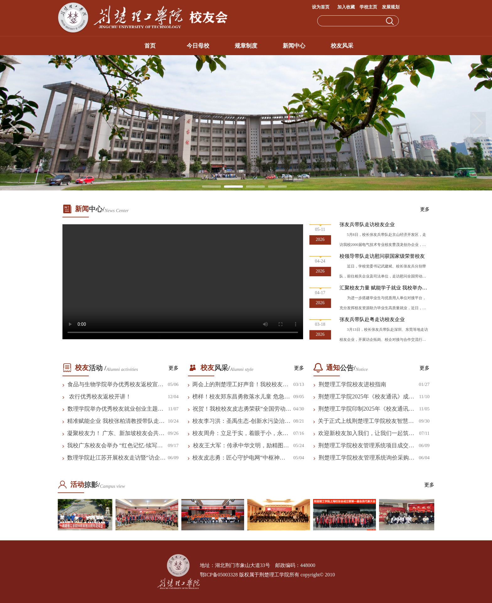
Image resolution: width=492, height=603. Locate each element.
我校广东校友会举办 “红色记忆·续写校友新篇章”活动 (115, 445)
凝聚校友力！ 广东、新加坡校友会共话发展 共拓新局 (116, 433)
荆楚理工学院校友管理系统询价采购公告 (366, 458)
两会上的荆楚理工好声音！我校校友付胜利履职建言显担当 (240, 384)
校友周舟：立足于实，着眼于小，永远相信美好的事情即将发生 (240, 433)
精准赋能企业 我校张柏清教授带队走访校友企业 (116, 421)
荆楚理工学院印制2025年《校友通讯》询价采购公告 (366, 409)
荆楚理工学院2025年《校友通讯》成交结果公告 (366, 396)
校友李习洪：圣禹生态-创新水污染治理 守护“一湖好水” (241, 421)
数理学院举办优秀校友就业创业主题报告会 (115, 409)
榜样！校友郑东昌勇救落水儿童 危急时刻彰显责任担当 (241, 396)
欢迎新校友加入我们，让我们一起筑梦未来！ (366, 433)
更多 (425, 209)
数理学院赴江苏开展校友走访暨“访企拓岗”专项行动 (116, 458)
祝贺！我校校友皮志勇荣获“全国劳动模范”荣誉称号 (242, 409)
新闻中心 (294, 46)
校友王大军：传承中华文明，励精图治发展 (241, 445)
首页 (150, 46)
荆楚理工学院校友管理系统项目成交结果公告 (366, 445)
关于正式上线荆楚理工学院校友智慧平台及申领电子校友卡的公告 (366, 421)
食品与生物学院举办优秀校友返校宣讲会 (115, 384)
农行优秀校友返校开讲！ (99, 396)
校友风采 (342, 46)
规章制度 (246, 46)
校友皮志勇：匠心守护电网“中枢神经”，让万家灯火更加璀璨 (236, 458)
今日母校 (198, 46)
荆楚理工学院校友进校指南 (352, 384)
